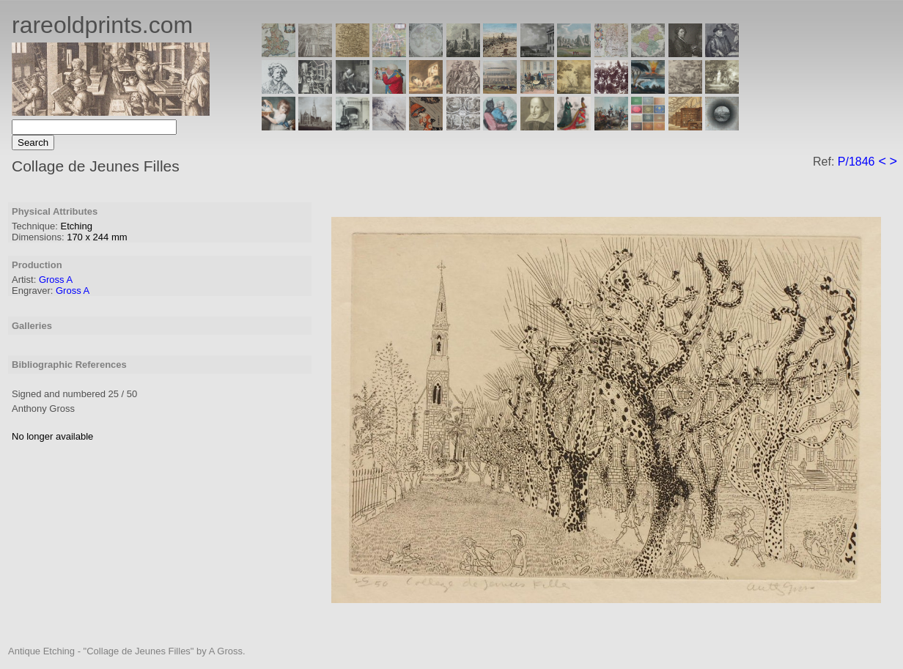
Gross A (56, 279)
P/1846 (856, 161)
